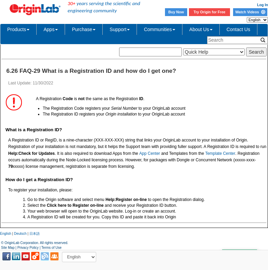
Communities (159, 29)
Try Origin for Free (210, 12)
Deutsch (20, 233)
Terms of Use (51, 247)
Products (18, 29)
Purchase (83, 29)
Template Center (220, 153)
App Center (149, 153)
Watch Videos (250, 12)
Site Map (7, 247)
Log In (262, 5)
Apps (50, 29)
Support (120, 29)
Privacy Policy (28, 247)
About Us (201, 29)
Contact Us (238, 29)
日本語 (34, 233)
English (5, 233)
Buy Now (176, 12)
